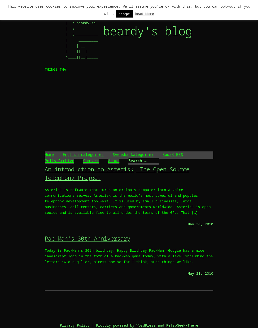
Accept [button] (124, 14)
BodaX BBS (172, 154)
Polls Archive (59, 160)
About (113, 160)
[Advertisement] (129, 112)
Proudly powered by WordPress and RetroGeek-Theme (147, 325)
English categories (83, 154)
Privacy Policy (75, 325)
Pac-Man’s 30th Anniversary (87, 238)
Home (49, 154)
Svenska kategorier (133, 154)
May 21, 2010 (200, 273)
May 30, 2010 (200, 224)
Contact (91, 160)
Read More (144, 13)
